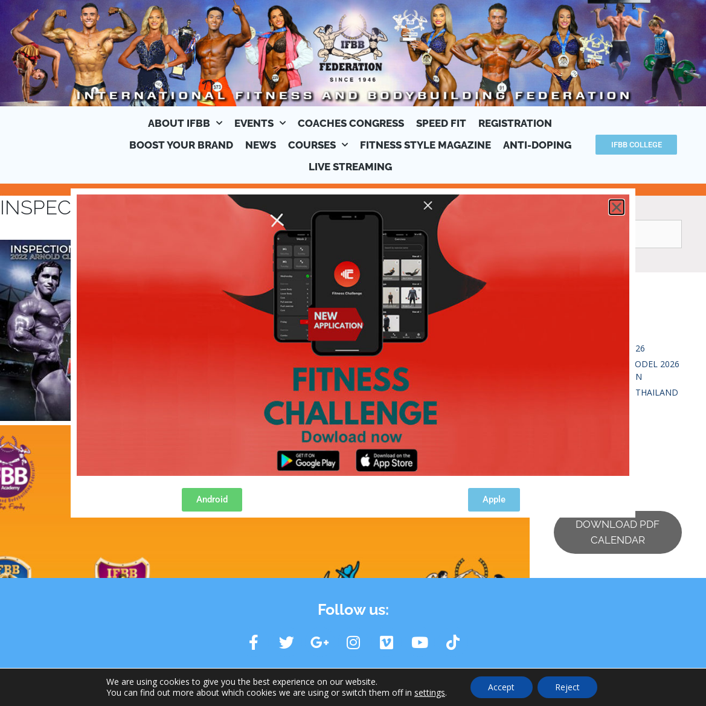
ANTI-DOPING (537, 145)
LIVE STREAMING (350, 167)
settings (428, 692)
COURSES (318, 145)
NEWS (260, 145)
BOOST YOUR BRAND (181, 145)
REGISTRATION (515, 123)
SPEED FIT (441, 123)
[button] (616, 207)
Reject (568, 687)
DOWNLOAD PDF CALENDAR (617, 532)
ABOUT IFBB (185, 123)
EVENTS (260, 123)
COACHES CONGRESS (351, 123)
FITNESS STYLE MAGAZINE (425, 145)
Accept (501, 687)
